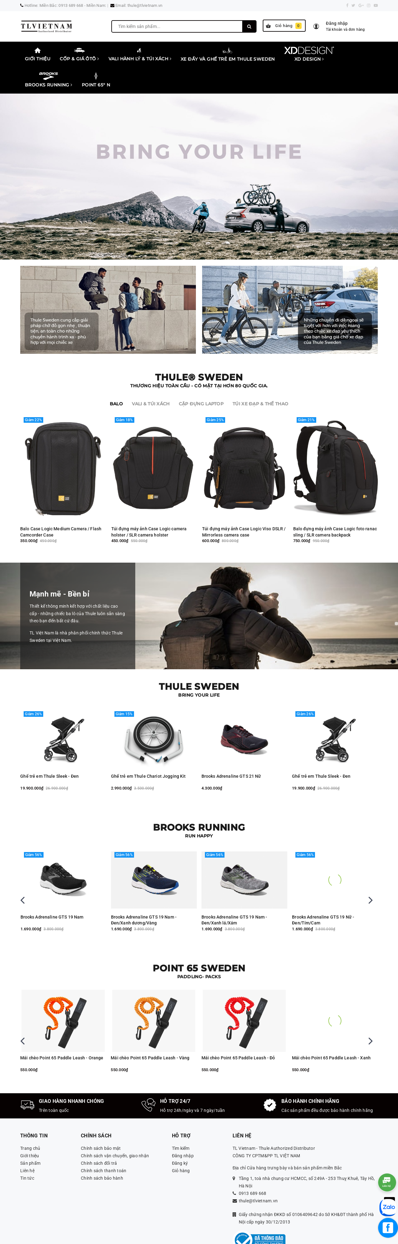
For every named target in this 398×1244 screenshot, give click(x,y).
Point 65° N (96, 80)
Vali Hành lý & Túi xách (140, 54)
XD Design (309, 54)
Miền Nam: (96, 5)
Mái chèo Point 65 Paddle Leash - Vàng (240, 1031)
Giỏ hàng (284, 26)
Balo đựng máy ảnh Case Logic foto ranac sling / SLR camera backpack (335, 505)
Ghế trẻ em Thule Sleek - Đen (140, 750)
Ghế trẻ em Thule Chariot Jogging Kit (238, 750)
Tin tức (27, 1152)
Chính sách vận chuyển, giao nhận (115, 1129)
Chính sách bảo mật (101, 1122)
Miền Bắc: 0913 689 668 (61, 5)
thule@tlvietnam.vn (145, 5)
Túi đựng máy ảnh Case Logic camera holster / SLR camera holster (149, 505)
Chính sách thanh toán (103, 1144)
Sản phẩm (30, 1137)
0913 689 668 (252, 1167)
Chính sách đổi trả (99, 1137)
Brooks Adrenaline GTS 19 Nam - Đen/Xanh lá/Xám (325, 894)
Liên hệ (27, 1144)
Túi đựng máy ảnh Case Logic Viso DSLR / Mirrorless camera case (243, 505)
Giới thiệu (37, 54)
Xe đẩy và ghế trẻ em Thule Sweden (228, 54)
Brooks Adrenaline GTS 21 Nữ (50, 750)
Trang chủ (30, 1122)
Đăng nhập (183, 1129)
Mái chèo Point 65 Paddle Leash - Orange (152, 1031)
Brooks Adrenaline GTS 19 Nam (142, 890)
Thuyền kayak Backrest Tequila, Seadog (60, 1031)
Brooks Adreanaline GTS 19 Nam (53, 890)
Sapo (280, 1236)
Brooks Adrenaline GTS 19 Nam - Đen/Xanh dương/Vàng (234, 894)
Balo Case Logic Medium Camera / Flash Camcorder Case (60, 505)
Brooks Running (48, 79)
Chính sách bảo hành (102, 1152)
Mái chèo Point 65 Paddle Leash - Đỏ (329, 1031)
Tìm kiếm (181, 1122)
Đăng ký (180, 1137)
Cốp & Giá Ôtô (79, 54)
